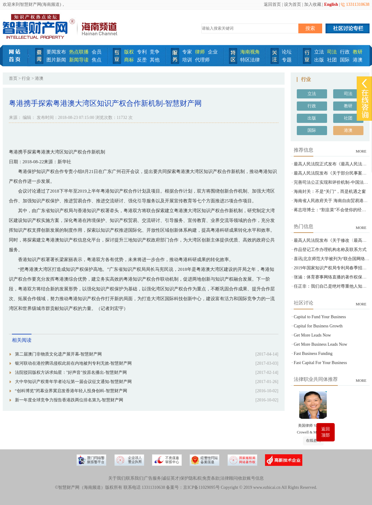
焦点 (96, 59)
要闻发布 (56, 51)
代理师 (202, 59)
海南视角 (250, 51)
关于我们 (116, 478)
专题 (287, 59)
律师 (200, 51)
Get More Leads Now (312, 335)
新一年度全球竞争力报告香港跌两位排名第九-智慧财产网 (69, 400)
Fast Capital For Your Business (320, 362)
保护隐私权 (190, 478)
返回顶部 (325, 432)
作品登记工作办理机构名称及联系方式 (330, 249)
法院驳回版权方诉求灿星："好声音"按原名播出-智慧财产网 (71, 372)
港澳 (358, 59)
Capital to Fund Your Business (320, 317)
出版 (319, 59)
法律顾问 (229, 478)
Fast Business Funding (313, 353)
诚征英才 (170, 478)
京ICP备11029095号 (201, 487)
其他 (155, 59)
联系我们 (134, 478)
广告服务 (152, 478)
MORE (361, 151)
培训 (187, 59)
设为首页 (292, 4)
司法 (332, 51)
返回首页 (272, 4)
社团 (332, 59)
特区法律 (250, 59)
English (331, 4)
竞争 (155, 51)
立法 (319, 51)
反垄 (142, 59)
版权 (129, 51)
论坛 (287, 51)
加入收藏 (312, 4)
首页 (13, 78)
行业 (26, 78)
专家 (187, 51)
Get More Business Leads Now (320, 344)
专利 (142, 51)
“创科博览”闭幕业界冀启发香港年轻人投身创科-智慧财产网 (71, 391)
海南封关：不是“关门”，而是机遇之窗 (330, 191)
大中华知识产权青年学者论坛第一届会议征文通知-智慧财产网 (73, 381)
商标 (129, 59)
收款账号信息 (251, 478)
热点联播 (79, 51)
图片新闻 (56, 59)
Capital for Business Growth (318, 326)
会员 (96, 51)
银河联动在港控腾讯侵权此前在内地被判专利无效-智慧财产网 (73, 363)
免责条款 (210, 478)
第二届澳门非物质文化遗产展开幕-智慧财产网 (58, 354)
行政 (345, 51)
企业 (213, 51)
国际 (345, 59)
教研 (358, 51)
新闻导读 (79, 59)
